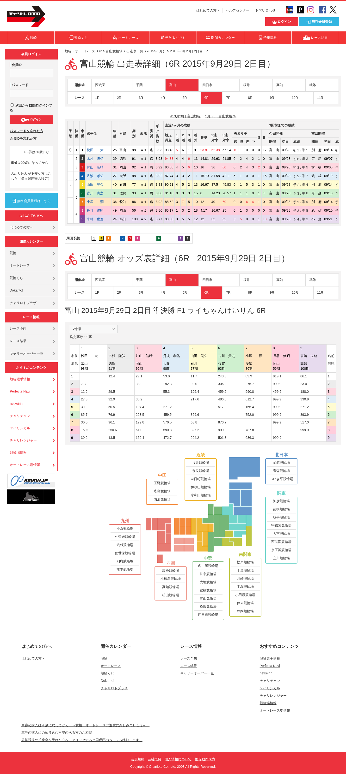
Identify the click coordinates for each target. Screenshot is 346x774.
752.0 (250, 415)
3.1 (83, 407)
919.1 (277, 376)
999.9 (277, 384)
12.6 (84, 391)
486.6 (222, 399)
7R (228, 98)
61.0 (139, 430)
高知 (279, 85)
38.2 (139, 384)
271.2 (167, 407)
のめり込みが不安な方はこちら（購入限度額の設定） (31, 176)
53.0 (166, 376)
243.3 (222, 376)
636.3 (250, 438)
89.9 (249, 376)
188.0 (304, 391)
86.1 (303, 376)
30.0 (84, 422)
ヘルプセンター (237, 10)
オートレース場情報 (25, 465)
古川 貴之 (98, 193)
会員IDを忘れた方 (23, 138)
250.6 (112, 430)
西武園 (100, 85)
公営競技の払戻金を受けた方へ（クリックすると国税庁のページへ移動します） (81, 740)
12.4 (111, 376)
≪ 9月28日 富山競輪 (185, 116)
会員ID (17, 65)
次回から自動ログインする (31, 107)
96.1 (111, 422)
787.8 (250, 430)
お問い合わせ (265, 10)
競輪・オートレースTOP (83, 51)
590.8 (250, 391)
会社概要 (154, 759)
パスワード (20, 85)
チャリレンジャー (23, 440)
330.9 (304, 399)
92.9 (111, 399)
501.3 (222, 438)
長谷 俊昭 (98, 210)
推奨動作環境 (205, 759)
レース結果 (18, 341)
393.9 (304, 415)
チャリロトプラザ (23, 303)
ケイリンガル (20, 428)
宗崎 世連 (98, 219)
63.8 (194, 422)
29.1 (139, 376)
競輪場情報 (18, 452)
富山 (172, 85)
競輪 (13, 253)
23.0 (303, 384)
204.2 (195, 438)
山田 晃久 (98, 184)
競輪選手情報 (20, 379)
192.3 (167, 384)
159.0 (85, 430)
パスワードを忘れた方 (26, 131)
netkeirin (16, 403)
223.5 (140, 415)
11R (320, 98)
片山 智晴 (98, 167)
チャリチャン (20, 416)
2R (119, 98)
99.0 (194, 384)
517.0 (222, 407)
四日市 (207, 85)
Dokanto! (16, 290)
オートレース (20, 265)
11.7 (194, 376)
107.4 (140, 407)
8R (250, 98)
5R (185, 98)
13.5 (111, 438)
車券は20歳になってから (29, 163)
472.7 (167, 438)
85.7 (84, 415)
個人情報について (178, 759)
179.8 (140, 422)
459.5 (222, 391)
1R (97, 98)
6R (206, 98)
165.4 (195, 391)
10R (295, 98)
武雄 (312, 85)
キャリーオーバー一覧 (26, 353)
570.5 (167, 422)
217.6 (195, 399)
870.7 (222, 422)
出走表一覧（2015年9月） (146, 51)
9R (272, 98)
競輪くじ (16, 278)
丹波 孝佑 (98, 176)
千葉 (139, 85)
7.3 (83, 384)
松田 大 (98, 150)
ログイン (31, 120)
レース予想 (18, 328)
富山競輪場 (114, 51)
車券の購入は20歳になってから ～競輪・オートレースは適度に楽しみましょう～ (85, 725)
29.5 (111, 391)
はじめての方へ (208, 10)
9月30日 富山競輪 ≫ (220, 116)
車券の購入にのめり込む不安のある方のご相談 (56, 732)
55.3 (166, 391)
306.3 (222, 384)
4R (163, 98)
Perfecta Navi (20, 391)
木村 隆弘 (98, 159)
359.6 (195, 415)
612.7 (250, 399)
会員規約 (137, 759)
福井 (246, 85)
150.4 (140, 438)
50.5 (111, 407)
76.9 (111, 415)
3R (141, 98)
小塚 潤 (98, 202)
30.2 (84, 438)
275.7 (250, 384)
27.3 (84, 399)
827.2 (195, 430)
